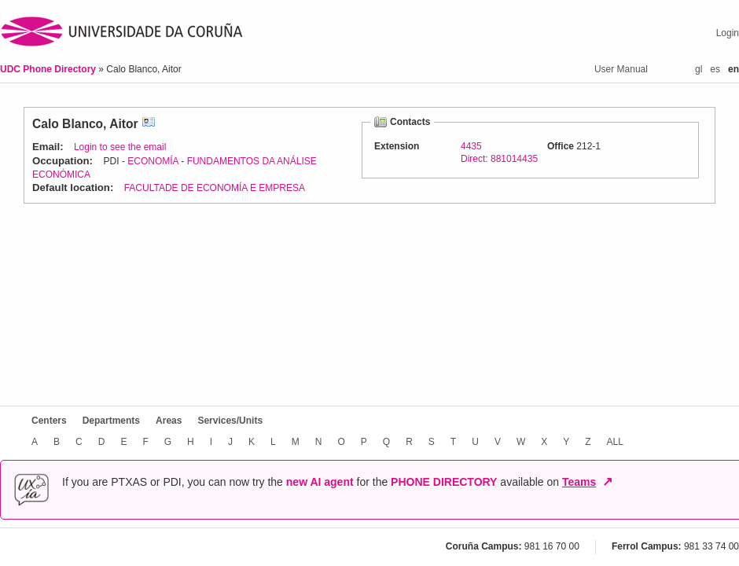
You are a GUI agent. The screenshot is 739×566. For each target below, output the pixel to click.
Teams (579, 482)
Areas (169, 420)
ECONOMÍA (152, 161)
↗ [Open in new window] (607, 482)
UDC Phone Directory (49, 69)
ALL (615, 441)
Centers (49, 420)
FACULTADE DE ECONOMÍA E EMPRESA (214, 187)
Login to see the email (120, 147)
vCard (148, 124)
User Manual (621, 69)
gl (698, 69)
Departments (111, 420)
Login (727, 33)
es (715, 69)
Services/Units (230, 420)
